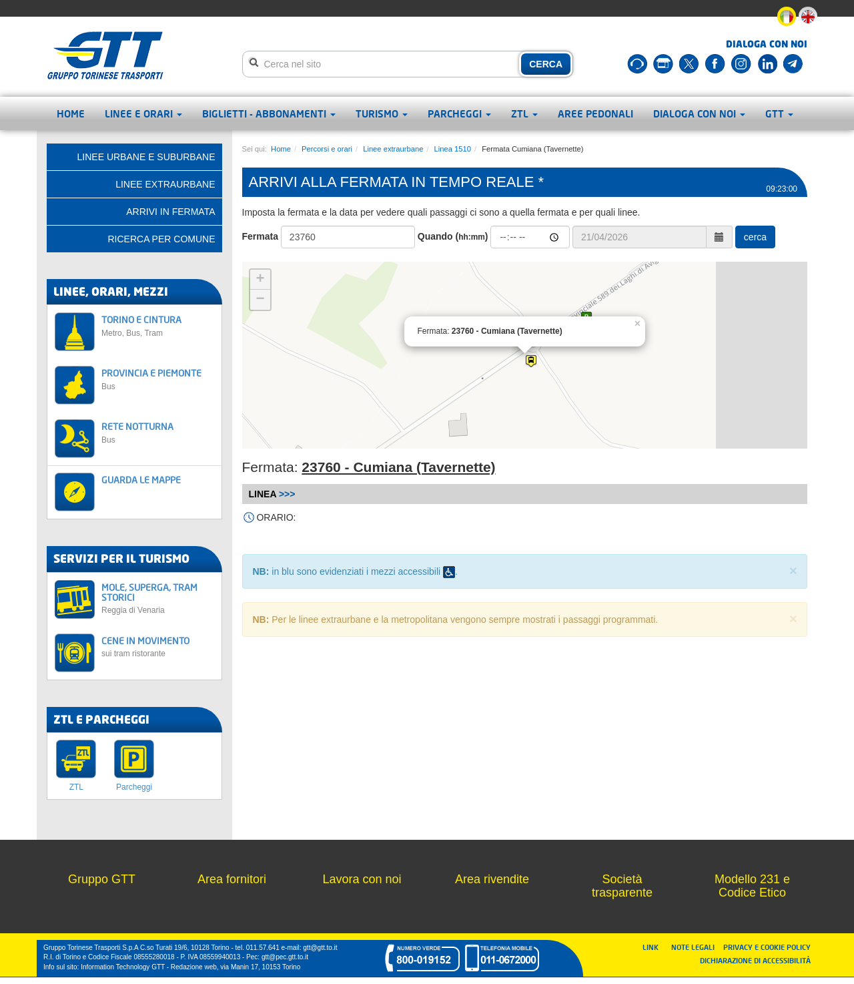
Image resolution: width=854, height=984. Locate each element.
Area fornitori (231, 879)
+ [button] (260, 280)
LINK (655, 947)
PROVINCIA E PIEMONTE (157, 379)
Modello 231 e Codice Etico (752, 886)
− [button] (260, 300)
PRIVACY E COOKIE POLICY (767, 947)
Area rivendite (492, 879)
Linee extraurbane (393, 149)
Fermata (260, 236)
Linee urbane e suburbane (146, 157)
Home (71, 113)
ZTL (524, 113)
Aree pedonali (595, 113)
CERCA (545, 64)
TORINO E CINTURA (157, 325)
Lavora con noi (361, 879)
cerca (755, 237)
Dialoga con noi (699, 113)
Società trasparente (622, 886)
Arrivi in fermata (170, 211)
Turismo (382, 113)
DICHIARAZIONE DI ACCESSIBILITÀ (755, 960)
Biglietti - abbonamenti (269, 113)
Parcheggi (459, 113)
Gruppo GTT (101, 879)
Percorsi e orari (327, 149)
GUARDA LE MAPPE (141, 479)
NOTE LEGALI (696, 947)
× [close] (793, 570)
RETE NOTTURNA (157, 432)
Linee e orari (143, 113)
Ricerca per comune (161, 239)
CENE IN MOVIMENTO (157, 646)
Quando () (453, 236)
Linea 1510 (452, 149)
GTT (779, 113)
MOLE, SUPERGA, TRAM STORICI (157, 598)
